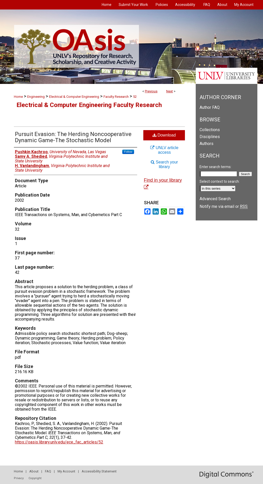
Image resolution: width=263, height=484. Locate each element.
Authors (206, 143)
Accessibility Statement (99, 471)
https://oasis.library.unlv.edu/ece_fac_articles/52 (59, 442)
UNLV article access (164, 150)
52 (135, 97)
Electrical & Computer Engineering (74, 97)
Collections (210, 129)
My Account (66, 471)
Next (169, 91)
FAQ (48, 471)
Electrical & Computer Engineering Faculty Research (89, 105)
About (34, 471)
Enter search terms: (215, 167)
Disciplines (210, 136)
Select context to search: (220, 181)
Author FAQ (210, 107)
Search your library (164, 164)
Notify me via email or (224, 206)
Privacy (19, 478)
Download (164, 135)
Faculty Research (116, 97)
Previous (151, 91)
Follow (128, 151)
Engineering (36, 97)
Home (18, 97)
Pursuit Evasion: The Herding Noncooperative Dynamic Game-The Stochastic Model (73, 137)
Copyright (35, 478)
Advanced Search (215, 198)
